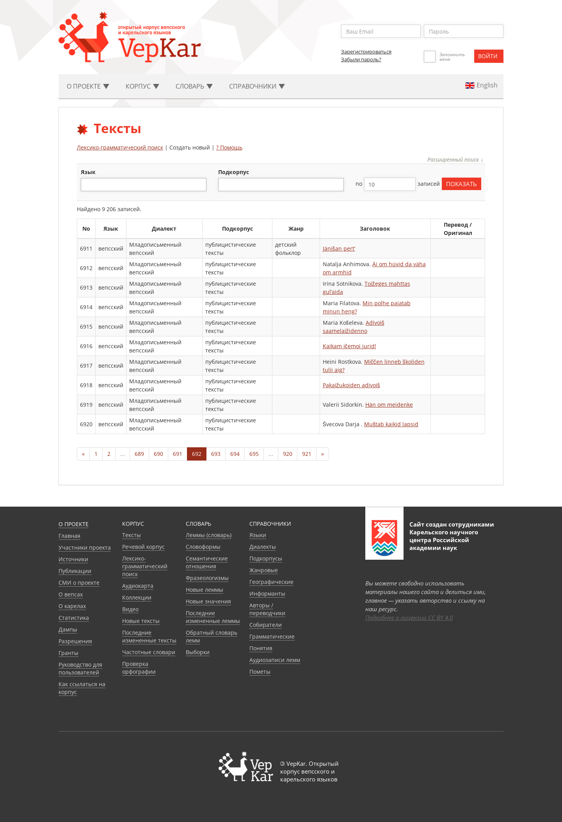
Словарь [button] (194, 86)
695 (254, 453)
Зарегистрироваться (366, 51)
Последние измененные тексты (149, 636)
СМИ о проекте (79, 582)
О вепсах (71, 594)
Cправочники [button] (257, 86)
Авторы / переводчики (267, 609)
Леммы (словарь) (208, 535)
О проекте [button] (88, 86)
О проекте (74, 524)
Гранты (68, 653)
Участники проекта (85, 547)
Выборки (198, 652)
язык (88, 172)
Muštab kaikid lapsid (391, 424)
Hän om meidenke (389, 404)
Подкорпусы (265, 558)
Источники (73, 559)
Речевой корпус (143, 546)
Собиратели (265, 624)
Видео (130, 609)
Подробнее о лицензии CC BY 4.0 (409, 617)
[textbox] (87, 184)
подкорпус (233, 172)
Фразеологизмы (207, 578)
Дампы (68, 629)
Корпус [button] (142, 86)
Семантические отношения (207, 562)
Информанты (267, 593)
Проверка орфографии (139, 667)
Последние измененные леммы (213, 617)
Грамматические (272, 636)
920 (287, 453)
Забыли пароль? (361, 59)
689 (139, 453)
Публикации (75, 571)
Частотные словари (148, 652)
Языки (257, 535)
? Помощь (229, 147)
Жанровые (263, 570)
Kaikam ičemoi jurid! (349, 346)
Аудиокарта (137, 585)
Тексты (131, 535)
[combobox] (143, 184)
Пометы (259, 671)
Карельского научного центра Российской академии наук (443, 540)
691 (177, 453)
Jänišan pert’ (339, 248)
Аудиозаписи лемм (274, 660)
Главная (69, 535)
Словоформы (203, 546)
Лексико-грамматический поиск (120, 147)
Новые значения (208, 601)
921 (306, 453)
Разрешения (75, 641)
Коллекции (136, 597)
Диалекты (262, 546)
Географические (271, 581)
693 (216, 453)
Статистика (74, 617)
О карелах (72, 606)
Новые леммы (204, 589)
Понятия (260, 648)
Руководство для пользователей (80, 668)
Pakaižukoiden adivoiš (351, 385)
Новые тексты (141, 621)
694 (235, 453)
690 (158, 453)
